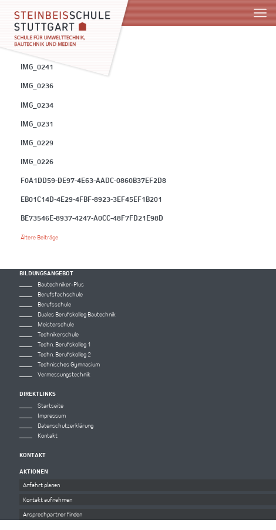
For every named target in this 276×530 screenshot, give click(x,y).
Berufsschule (54, 304)
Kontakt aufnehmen (47, 499)
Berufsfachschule (60, 294)
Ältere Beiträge (39, 237)
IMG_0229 (37, 142)
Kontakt (48, 435)
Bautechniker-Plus (61, 284)
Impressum (52, 415)
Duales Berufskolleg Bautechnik (77, 314)
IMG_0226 (37, 161)
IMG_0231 (37, 123)
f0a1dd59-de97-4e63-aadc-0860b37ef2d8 (93, 180)
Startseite (50, 405)
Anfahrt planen (41, 484)
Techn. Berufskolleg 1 (64, 344)
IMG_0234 (37, 105)
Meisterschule (56, 324)
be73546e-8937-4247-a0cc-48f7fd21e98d (92, 218)
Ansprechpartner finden (52, 514)
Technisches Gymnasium (69, 364)
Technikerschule (58, 334)
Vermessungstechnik (64, 374)
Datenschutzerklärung (65, 425)
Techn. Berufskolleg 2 (64, 354)
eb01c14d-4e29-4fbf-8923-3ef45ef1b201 (91, 199)
